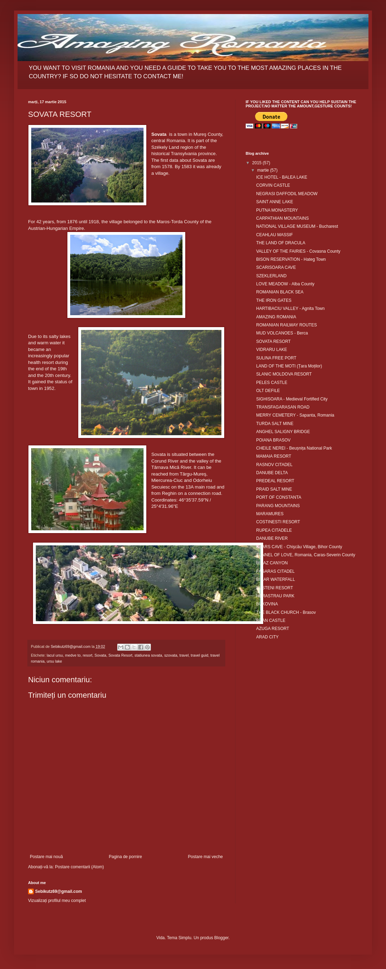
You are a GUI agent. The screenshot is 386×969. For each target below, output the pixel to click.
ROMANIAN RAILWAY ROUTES (286, 325)
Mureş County (207, 134)
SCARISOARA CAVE (276, 267)
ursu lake (54, 661)
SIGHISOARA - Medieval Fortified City (291, 399)
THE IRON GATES (273, 300)
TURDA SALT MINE (274, 423)
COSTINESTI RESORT (278, 521)
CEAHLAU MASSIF (274, 234)
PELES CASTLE (271, 382)
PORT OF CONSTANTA (278, 497)
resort (88, 655)
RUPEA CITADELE (274, 530)
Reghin (169, 493)
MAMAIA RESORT (273, 456)
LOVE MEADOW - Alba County (285, 283)
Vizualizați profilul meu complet (57, 900)
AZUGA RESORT (272, 628)
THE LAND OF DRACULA (280, 242)
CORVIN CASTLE (273, 185)
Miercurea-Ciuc (166, 480)
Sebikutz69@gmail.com (58, 891)
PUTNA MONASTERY (277, 210)
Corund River (165, 461)
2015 (257, 162)
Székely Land (165, 147)
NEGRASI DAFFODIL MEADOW (287, 193)
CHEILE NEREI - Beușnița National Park (294, 448)
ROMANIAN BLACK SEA (280, 292)
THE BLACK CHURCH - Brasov (286, 612)
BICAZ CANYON (272, 562)
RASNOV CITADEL (274, 464)
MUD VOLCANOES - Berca (282, 333)
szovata (170, 655)
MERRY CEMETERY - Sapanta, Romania (295, 415)
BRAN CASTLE (270, 620)
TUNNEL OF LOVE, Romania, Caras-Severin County (305, 554)
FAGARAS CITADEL (275, 571)
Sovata (100, 655)
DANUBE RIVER (272, 538)
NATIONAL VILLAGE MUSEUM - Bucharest (297, 226)
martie (263, 170)
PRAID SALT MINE (274, 489)
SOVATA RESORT (273, 341)
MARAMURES (270, 513)
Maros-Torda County (178, 221)
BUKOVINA (267, 604)
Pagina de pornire (125, 856)
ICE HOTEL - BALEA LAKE (281, 177)
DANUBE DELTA (272, 472)
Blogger (221, 937)
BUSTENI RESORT (274, 587)
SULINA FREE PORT (276, 358)
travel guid (199, 655)
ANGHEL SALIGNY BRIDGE (283, 431)
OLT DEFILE (268, 390)
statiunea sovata (148, 655)
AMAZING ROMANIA (276, 316)
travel (183, 655)
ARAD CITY (267, 637)
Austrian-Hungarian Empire (56, 228)
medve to (72, 655)
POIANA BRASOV (273, 440)
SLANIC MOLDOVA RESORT (284, 374)
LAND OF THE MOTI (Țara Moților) (289, 366)
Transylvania (184, 153)
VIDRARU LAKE (271, 349)
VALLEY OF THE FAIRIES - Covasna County (298, 251)
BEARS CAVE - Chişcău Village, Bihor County (299, 546)
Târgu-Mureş (193, 474)
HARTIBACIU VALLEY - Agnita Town (290, 308)
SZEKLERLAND (271, 275)
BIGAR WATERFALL (275, 579)
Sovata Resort (120, 655)
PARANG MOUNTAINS (278, 505)
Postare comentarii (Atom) (79, 866)
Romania (175, 140)
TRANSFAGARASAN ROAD (283, 407)
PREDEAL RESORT (275, 480)
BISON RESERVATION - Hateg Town (291, 259)
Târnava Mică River (171, 467)
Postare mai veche (205, 856)
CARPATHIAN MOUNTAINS (282, 218)
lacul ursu (55, 655)
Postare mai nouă (46, 856)
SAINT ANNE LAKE (274, 201)
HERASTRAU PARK (275, 595)
